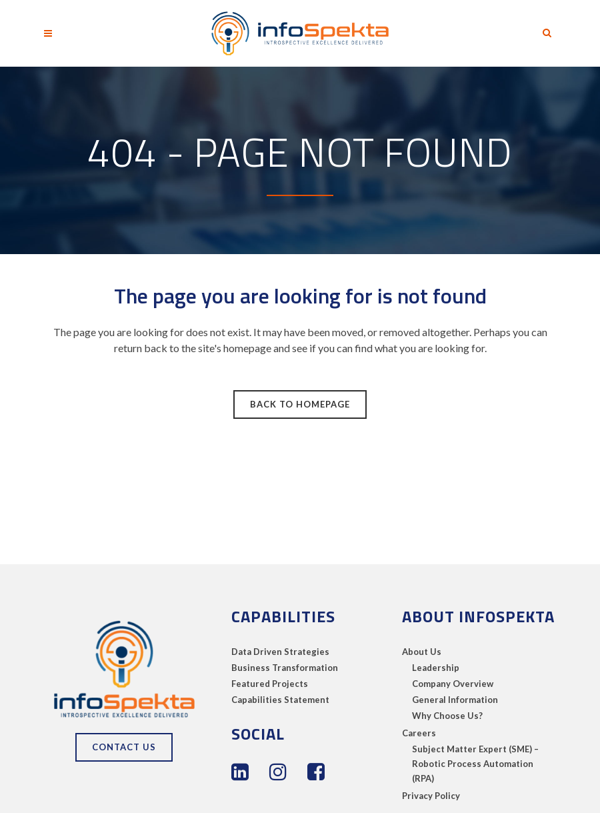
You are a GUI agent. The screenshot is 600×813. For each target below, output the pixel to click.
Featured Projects (269, 683)
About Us (421, 651)
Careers (419, 733)
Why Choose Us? (447, 715)
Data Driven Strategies (280, 651)
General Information (455, 699)
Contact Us (124, 747)
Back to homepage (300, 404)
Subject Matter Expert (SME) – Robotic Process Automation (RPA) (475, 764)
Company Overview (452, 683)
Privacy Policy (431, 795)
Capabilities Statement (280, 699)
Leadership (435, 667)
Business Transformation (284, 667)
